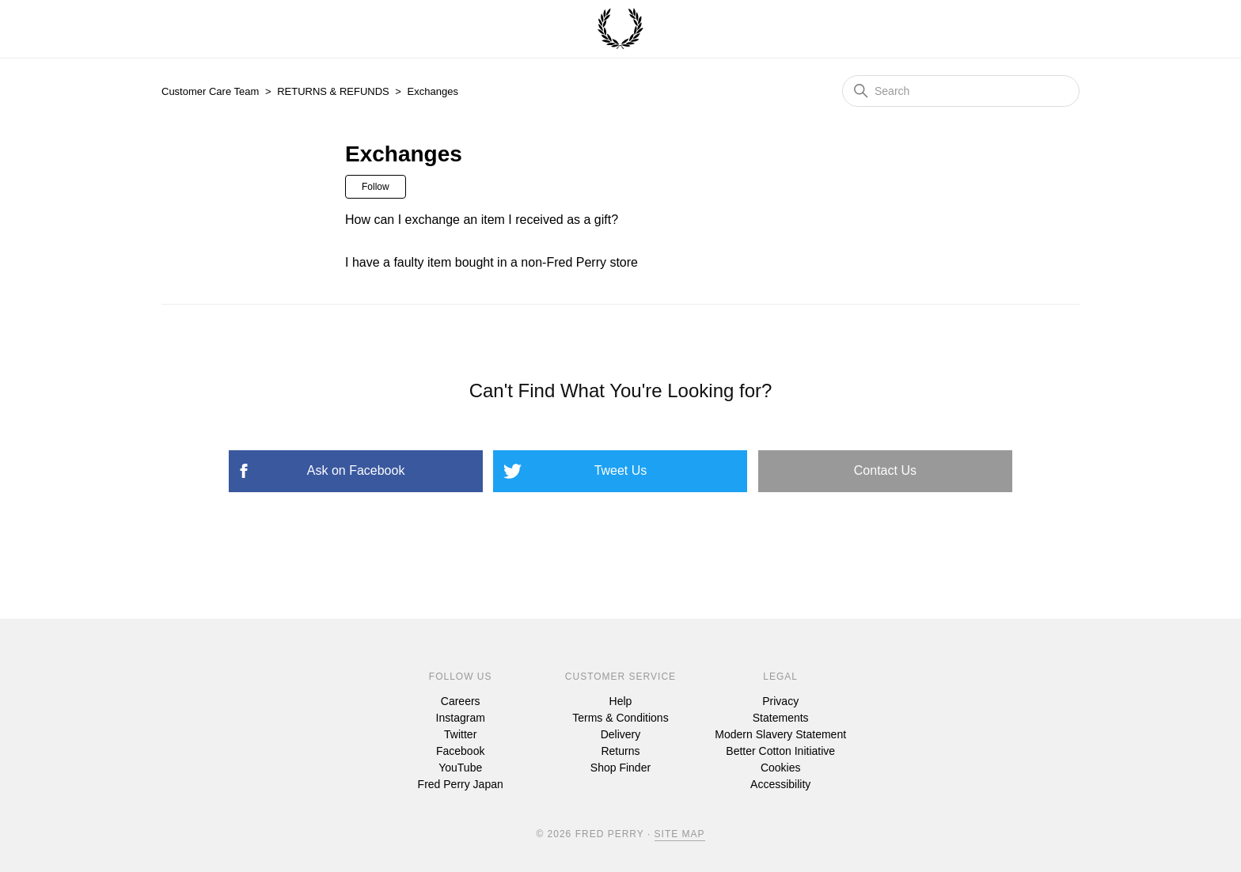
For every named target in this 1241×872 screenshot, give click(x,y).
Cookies (781, 767)
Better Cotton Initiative (780, 751)
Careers (460, 701)
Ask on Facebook (356, 470)
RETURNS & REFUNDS (333, 91)
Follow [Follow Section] (375, 186)
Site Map (680, 834)
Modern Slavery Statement (780, 734)
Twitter (460, 734)
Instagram (460, 717)
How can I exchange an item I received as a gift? (481, 219)
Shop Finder (620, 767)
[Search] (961, 91)
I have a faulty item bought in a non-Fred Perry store (491, 262)
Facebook (460, 751)
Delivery (621, 734)
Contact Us (885, 470)
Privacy (780, 701)
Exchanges (433, 91)
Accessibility (780, 784)
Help (620, 701)
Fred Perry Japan (460, 784)
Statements (781, 717)
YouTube (460, 767)
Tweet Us (620, 470)
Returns (620, 751)
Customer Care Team (210, 91)
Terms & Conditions (620, 717)
